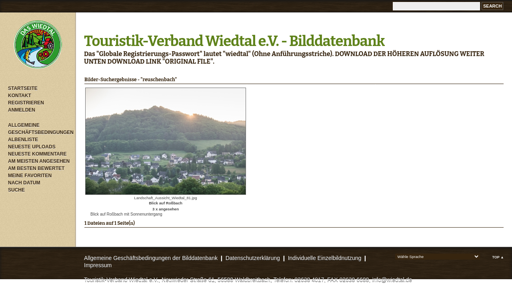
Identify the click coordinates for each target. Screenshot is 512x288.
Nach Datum (24, 183)
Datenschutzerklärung (253, 258)
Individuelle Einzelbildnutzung (325, 258)
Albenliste (23, 139)
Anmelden (21, 110)
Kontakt (19, 95)
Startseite (23, 88)
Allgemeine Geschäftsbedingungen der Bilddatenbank (151, 258)
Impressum (98, 265)
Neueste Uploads (32, 147)
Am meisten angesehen (39, 161)
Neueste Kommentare (37, 154)
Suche (16, 190)
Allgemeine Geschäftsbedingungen (40, 128)
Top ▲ (498, 257)
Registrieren (26, 103)
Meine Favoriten (30, 175)
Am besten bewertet (36, 168)
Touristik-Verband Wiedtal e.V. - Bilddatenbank (234, 41)
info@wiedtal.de (392, 279)
